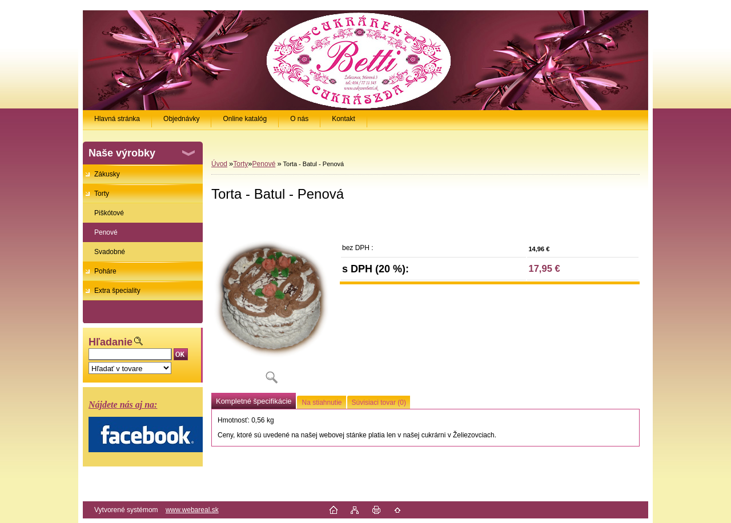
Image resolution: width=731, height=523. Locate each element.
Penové (106, 232)
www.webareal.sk (192, 510)
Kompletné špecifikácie (253, 401)
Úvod (219, 164)
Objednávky (181, 119)
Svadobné (109, 252)
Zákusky (107, 174)
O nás (299, 119)
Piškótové (109, 213)
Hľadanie (110, 342)
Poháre (105, 271)
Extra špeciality (117, 291)
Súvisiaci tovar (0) (379, 403)
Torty (101, 194)
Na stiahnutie (322, 403)
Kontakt (343, 119)
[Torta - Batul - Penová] (271, 302)
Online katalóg (245, 119)
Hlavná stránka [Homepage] (117, 119)
